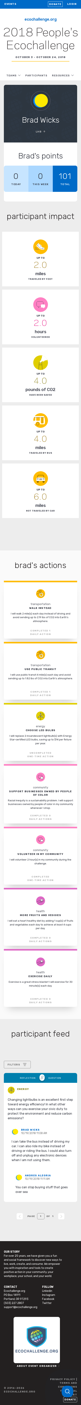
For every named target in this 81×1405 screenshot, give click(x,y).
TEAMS (11, 75)
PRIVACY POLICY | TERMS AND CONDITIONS (63, 1383)
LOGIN (72, 4)
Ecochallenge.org (41, 19)
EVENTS (10, 4)
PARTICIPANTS (36, 75)
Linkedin (47, 1291)
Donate (55, 4)
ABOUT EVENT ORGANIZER (37, 1366)
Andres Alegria (38, 1175)
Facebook (48, 1299)
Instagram (48, 1295)
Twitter (47, 1303)
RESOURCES (61, 75)
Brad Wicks (30, 1129)
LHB (39, 131)
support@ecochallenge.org (20, 1307)
